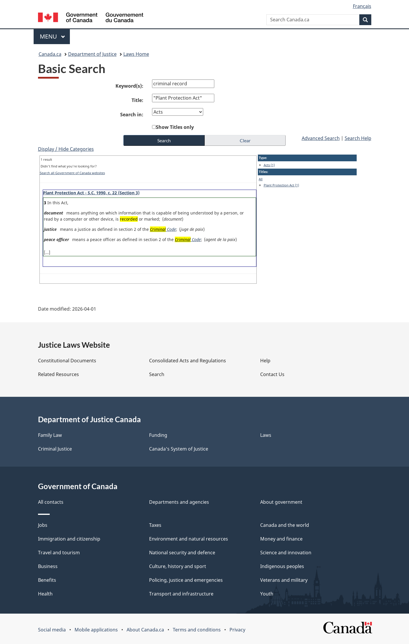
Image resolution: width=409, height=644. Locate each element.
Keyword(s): (129, 86)
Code (163, 229)
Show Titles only (175, 127)
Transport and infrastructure (181, 594)
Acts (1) (269, 165)
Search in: (131, 114)
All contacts (50, 502)
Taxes (155, 525)
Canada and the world (284, 525)
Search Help (358, 138)
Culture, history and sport (177, 566)
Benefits (47, 580)
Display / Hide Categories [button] (66, 149)
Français (362, 6)
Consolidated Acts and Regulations (187, 360)
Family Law (50, 435)
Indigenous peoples (282, 566)
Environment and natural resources (188, 539)
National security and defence (182, 552)
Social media (52, 629)
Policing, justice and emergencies (186, 580)
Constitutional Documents (67, 360)
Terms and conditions (197, 629)
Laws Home (136, 54)
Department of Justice (92, 54)
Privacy (237, 629)
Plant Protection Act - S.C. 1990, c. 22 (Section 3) (91, 192)
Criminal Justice (55, 449)
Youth (266, 594)
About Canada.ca (145, 629)
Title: (137, 100)
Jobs (42, 525)
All (261, 179)
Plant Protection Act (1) (281, 185)
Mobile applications (96, 629)
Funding (158, 435)
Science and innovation (285, 552)
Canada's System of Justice (178, 449)
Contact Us (272, 374)
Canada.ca (50, 54)
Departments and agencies (179, 502)
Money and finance (281, 539)
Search (156, 374)
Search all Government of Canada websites (72, 173)
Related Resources (58, 374)
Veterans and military (284, 580)
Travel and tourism (59, 552)
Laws (265, 435)
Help (265, 360)
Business (48, 566)
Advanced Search (321, 138)
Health (45, 594)
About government (281, 502)
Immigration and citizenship (69, 539)
